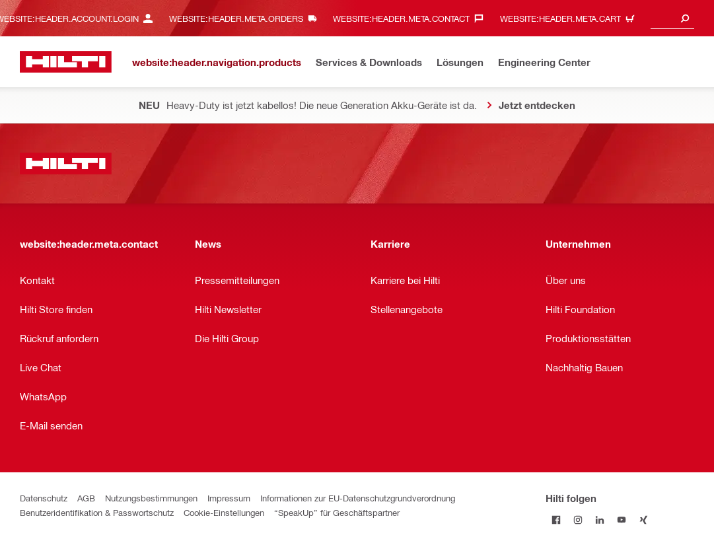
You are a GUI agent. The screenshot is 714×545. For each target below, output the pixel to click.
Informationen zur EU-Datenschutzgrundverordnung (357, 498)
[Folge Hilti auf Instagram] (578, 519)
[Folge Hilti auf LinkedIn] (600, 519)
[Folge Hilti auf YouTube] (622, 519)
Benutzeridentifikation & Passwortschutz (97, 512)
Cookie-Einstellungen (224, 512)
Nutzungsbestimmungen (151, 498)
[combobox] (672, 18)
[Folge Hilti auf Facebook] (556, 519)
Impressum (228, 498)
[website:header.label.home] (66, 62)
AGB (86, 498)
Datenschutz (43, 498)
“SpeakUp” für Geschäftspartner (337, 512)
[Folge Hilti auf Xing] (644, 519)
